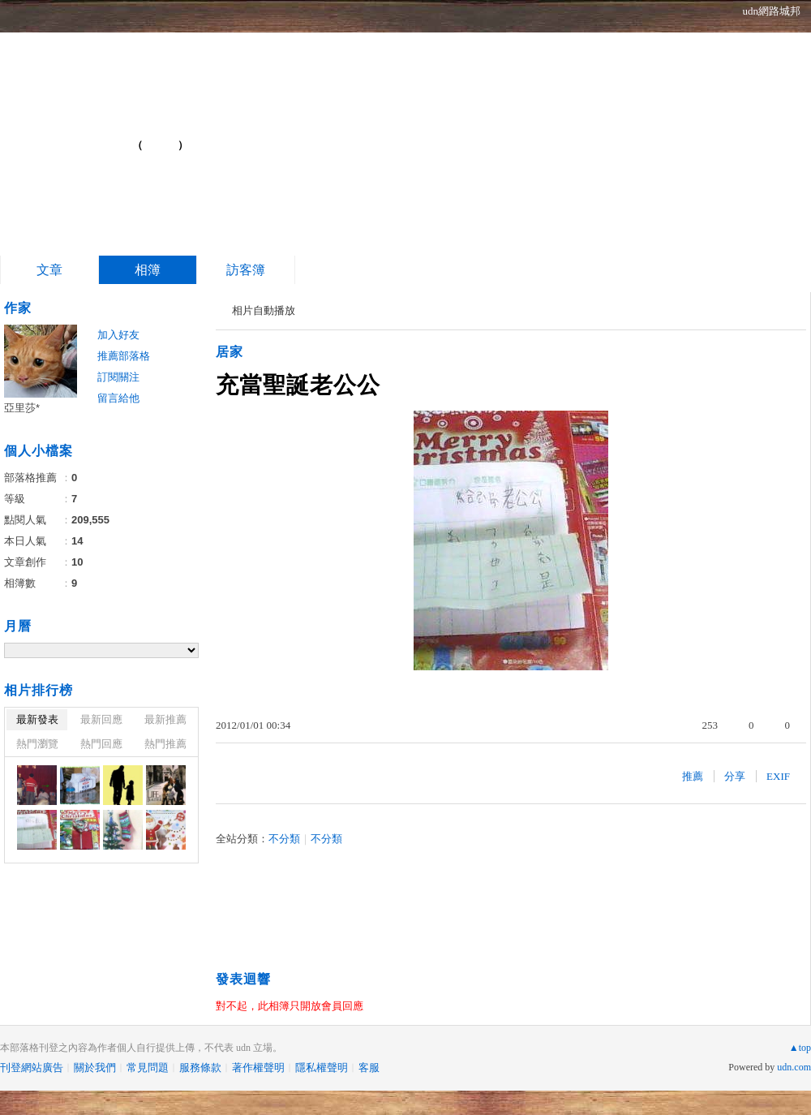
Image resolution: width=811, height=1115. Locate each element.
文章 (49, 270)
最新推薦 (165, 719)
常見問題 (148, 1067)
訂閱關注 (118, 377)
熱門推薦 (165, 744)
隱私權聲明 (321, 1067)
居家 (229, 352)
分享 (734, 776)
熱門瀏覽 (37, 744)
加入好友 (118, 335)
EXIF (778, 776)
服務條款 (200, 1067)
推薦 (692, 776)
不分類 (284, 839)
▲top (800, 1047)
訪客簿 (245, 270)
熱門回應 (101, 744)
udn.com (794, 1067)
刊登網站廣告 (31, 1067)
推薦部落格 (123, 356)
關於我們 (95, 1067)
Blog (87, 138)
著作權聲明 (258, 1067)
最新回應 (101, 719)
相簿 (148, 270)
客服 (369, 1067)
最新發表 (37, 719)
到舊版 (161, 145)
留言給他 (118, 398)
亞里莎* (22, 408)
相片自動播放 (263, 310)
